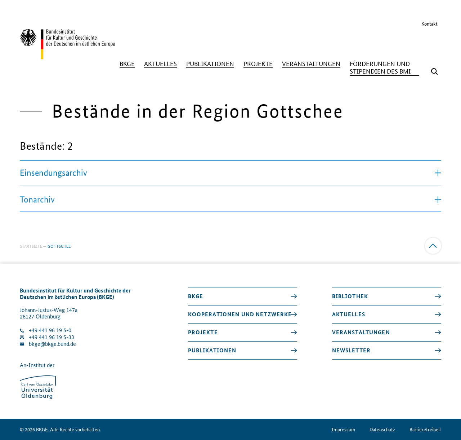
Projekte (203, 332)
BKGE (195, 296)
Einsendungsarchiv (230, 173)
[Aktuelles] (160, 63)
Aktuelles (348, 314)
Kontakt (429, 23)
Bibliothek (350, 296)
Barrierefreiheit (425, 429)
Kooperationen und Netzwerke (240, 314)
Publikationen (212, 350)
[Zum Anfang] (433, 246)
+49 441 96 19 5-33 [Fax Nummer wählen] (51, 337)
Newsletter (351, 350)
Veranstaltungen (361, 332)
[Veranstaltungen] (311, 63)
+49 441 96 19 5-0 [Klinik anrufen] (50, 330)
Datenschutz (382, 429)
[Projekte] (258, 63)
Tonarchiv (230, 202)
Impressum (343, 429)
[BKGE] (127, 63)
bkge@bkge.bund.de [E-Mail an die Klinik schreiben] (52, 343)
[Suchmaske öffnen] (434, 71)
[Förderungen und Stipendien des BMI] (384, 67)
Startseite (31, 245)
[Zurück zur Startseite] (67, 56)
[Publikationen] (210, 63)
